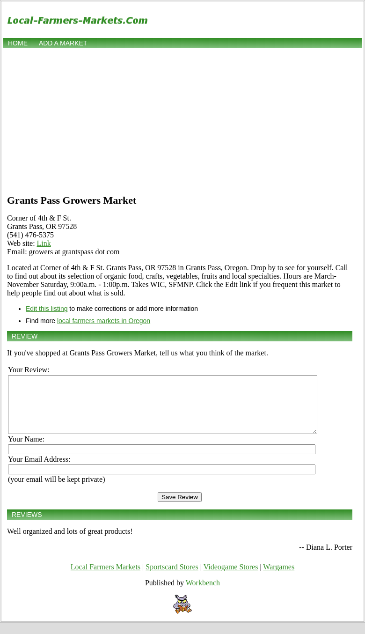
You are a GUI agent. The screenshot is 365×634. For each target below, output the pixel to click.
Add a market (63, 43)
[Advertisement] (183, 120)
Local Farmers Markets (105, 578)
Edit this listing (46, 308)
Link (44, 243)
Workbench (203, 594)
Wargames (278, 578)
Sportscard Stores (172, 578)
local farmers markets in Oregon (103, 320)
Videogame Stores (231, 578)
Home (18, 43)
